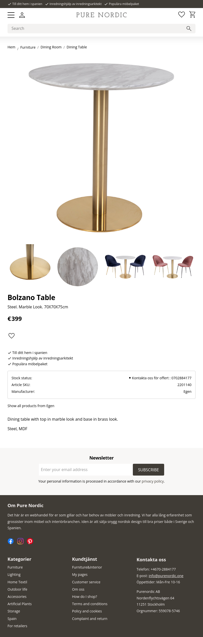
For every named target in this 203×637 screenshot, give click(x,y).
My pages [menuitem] (80, 574)
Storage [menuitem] (14, 611)
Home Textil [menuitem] (17, 582)
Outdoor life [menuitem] (17, 589)
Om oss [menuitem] (78, 589)
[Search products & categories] (101, 28)
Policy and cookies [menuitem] (87, 611)
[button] (11, 15)
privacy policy (153, 481)
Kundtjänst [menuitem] (84, 559)
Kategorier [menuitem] (19, 559)
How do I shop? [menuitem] (84, 596)
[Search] (189, 28)
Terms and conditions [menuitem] (90, 603)
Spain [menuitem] (12, 618)
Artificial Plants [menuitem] (20, 603)
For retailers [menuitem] (17, 625)
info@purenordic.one (166, 575)
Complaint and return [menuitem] (90, 618)
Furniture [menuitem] (15, 567)
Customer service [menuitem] (86, 582)
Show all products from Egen (31, 405)
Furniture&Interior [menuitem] (87, 567)
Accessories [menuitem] (17, 596)
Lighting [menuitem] (14, 574)
